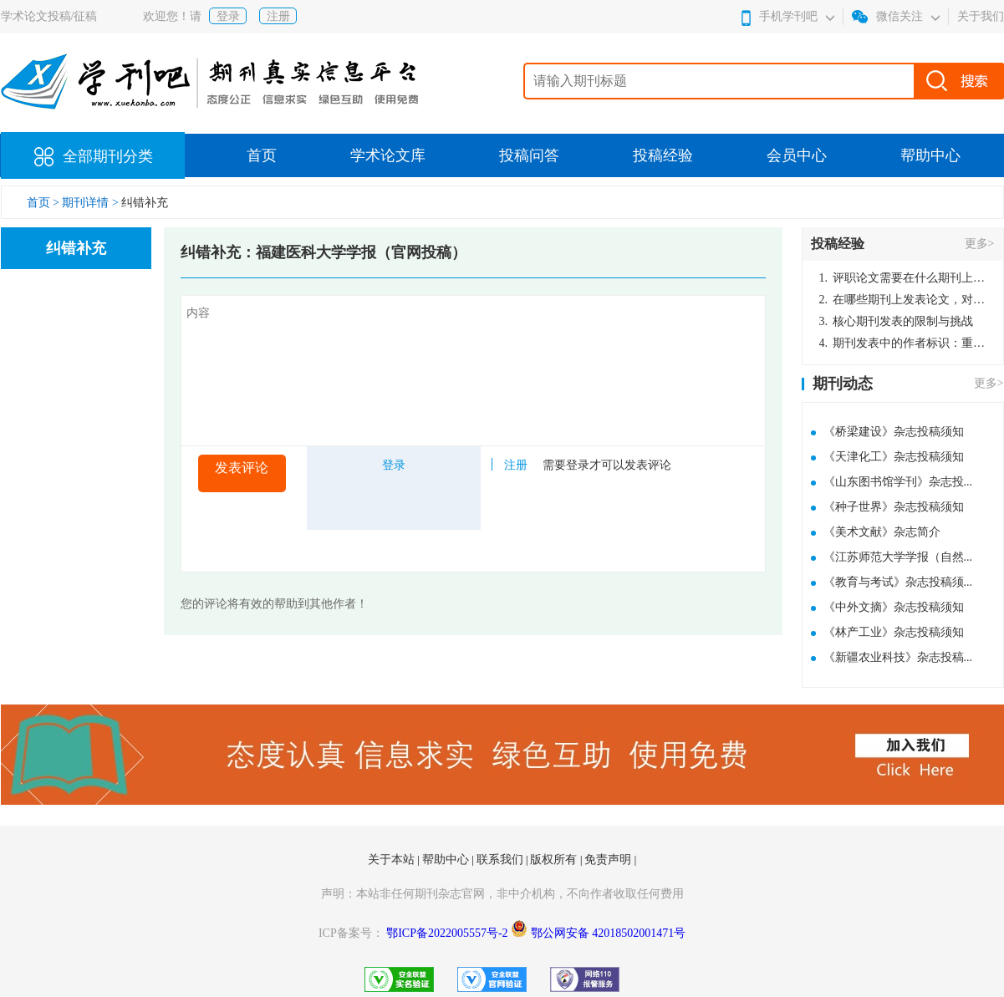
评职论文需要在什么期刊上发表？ (902, 278)
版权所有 (555, 859)
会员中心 (797, 155)
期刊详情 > (90, 202)
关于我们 (980, 16)
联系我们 (502, 859)
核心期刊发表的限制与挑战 (896, 321)
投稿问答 (529, 155)
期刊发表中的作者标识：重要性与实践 (902, 343)
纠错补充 (144, 202)
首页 (262, 155)
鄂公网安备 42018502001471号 (608, 933)
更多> (980, 243)
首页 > (45, 202)
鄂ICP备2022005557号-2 (448, 933)
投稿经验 (663, 155)
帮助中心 (930, 155)
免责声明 (609, 859)
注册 (278, 16)
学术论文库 (388, 155)
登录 (228, 16)
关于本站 (393, 859)
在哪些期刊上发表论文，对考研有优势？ (902, 299)
